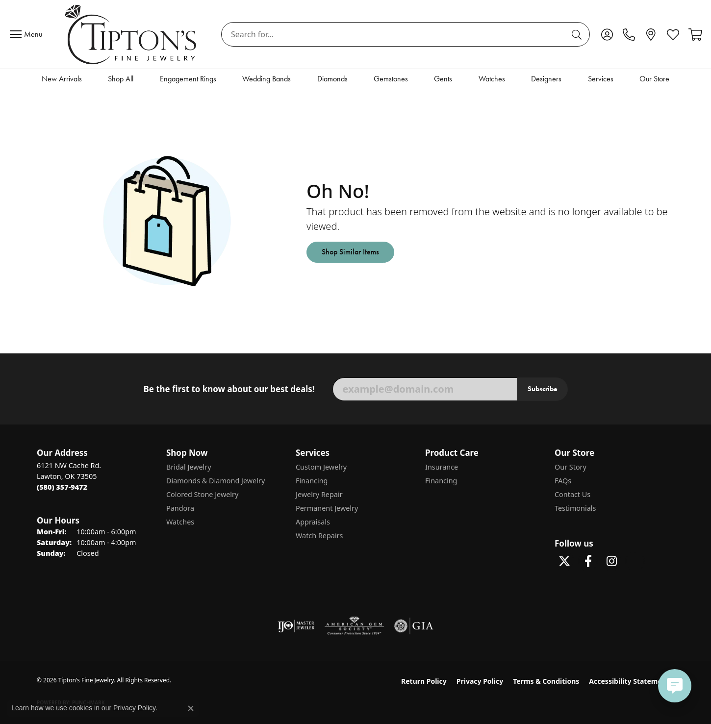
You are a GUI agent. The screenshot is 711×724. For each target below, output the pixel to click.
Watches (492, 78)
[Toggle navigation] (28, 34)
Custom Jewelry (321, 467)
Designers (546, 78)
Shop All (120, 78)
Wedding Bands (266, 78)
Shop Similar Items (350, 251)
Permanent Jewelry (327, 508)
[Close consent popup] (191, 708)
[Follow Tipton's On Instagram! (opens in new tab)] (611, 561)
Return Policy (424, 681)
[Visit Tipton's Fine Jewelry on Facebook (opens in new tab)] (588, 561)
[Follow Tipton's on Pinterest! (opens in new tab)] (635, 561)
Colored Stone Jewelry (202, 494)
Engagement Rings (188, 78)
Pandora (180, 508)
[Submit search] (578, 34)
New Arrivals (62, 78)
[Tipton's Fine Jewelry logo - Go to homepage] (131, 34)
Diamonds (332, 78)
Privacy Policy (480, 681)
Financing (312, 480)
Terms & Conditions (546, 681)
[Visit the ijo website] (296, 626)
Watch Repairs (319, 535)
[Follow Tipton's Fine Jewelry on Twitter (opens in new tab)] (564, 561)
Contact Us (572, 494)
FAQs (563, 480)
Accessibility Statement (629, 681)
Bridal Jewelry (188, 467)
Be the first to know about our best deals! (228, 389)
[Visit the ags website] (354, 626)
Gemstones (391, 78)
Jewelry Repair (319, 494)
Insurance (441, 467)
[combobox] (394, 34)
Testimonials (575, 508)
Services (600, 78)
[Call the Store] (62, 487)
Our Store (654, 78)
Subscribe (543, 388)
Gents (443, 78)
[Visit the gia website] (413, 626)
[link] (629, 34)
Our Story (570, 467)
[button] (607, 34)
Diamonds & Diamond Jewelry (215, 480)
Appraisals (313, 521)
